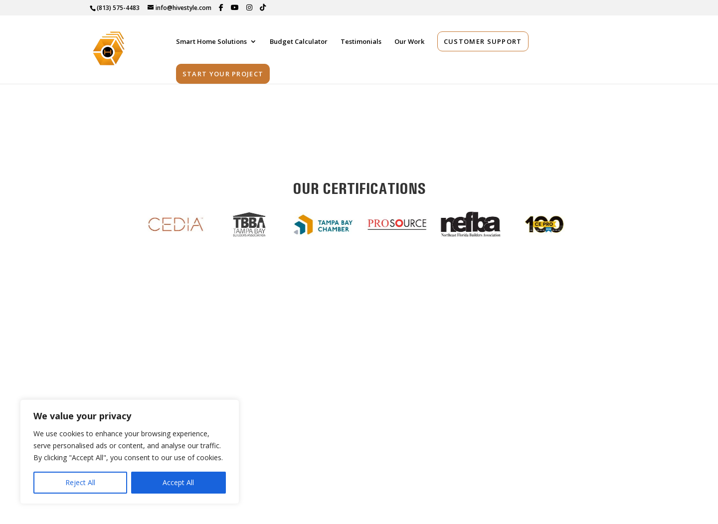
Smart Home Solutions (211, 44)
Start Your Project (222, 76)
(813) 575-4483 (118, 7)
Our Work (409, 44)
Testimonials (361, 44)
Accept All (178, 482)
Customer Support (483, 43)
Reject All (80, 482)
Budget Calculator (299, 44)
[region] (129, 451)
